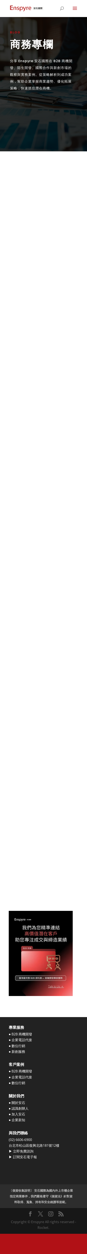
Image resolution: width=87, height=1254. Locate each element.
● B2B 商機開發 (20, 1034)
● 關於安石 (17, 1102)
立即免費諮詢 (23, 1151)
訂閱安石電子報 (25, 1157)
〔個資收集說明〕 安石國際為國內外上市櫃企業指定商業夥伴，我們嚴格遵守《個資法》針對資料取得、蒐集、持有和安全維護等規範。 (41, 1196)
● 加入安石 (17, 1114)
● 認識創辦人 (19, 1108)
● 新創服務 (17, 1051)
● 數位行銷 (17, 1045)
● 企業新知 (17, 1120)
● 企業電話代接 (20, 1040)
